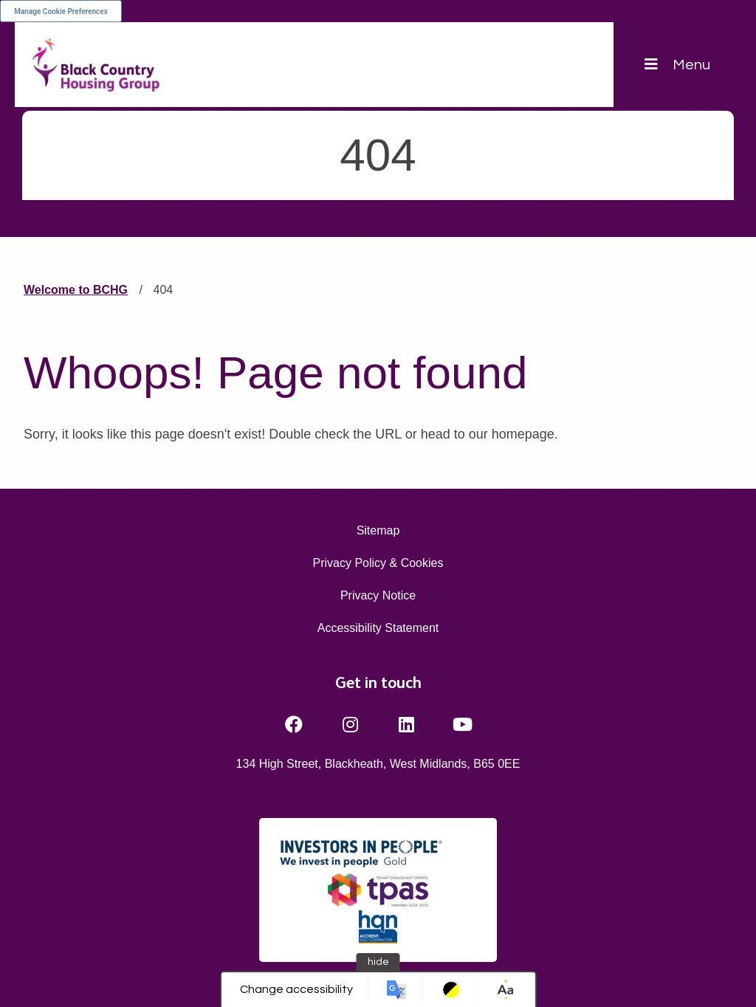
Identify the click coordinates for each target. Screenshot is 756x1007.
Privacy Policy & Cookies (378, 563)
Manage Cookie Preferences (61, 11)
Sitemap (378, 530)
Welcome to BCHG (76, 289)
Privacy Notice (378, 595)
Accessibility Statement (378, 628)
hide (378, 962)
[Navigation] (677, 64)
